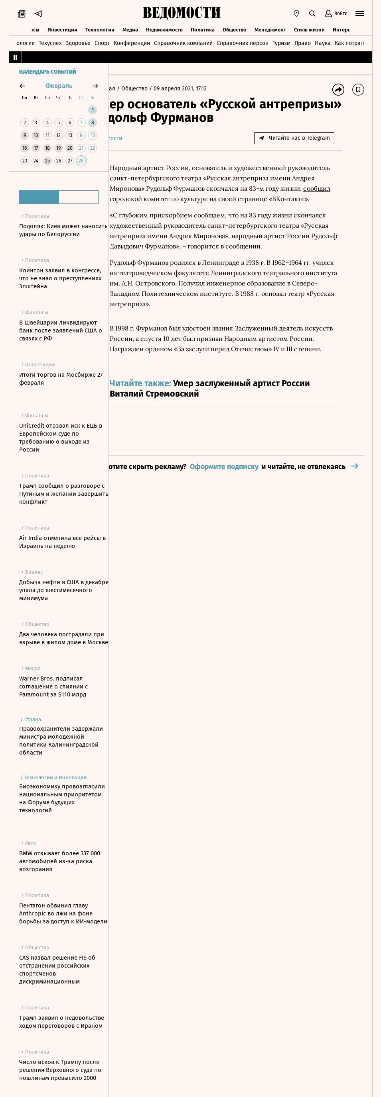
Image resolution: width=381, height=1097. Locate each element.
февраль (58, 86)
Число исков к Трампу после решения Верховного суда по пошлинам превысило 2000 (60, 1069)
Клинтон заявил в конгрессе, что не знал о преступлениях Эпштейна (60, 278)
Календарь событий (47, 72)
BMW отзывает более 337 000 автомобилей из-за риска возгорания (59, 861)
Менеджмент (270, 29)
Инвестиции (62, 29)
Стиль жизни (309, 29)
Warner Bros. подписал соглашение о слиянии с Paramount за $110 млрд (53, 686)
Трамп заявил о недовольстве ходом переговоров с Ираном (61, 1021)
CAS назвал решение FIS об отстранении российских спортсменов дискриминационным (57, 969)
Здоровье (78, 42)
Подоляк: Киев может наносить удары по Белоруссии (63, 230)
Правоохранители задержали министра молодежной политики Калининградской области (61, 740)
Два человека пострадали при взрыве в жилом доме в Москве (63, 638)
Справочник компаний (183, 42)
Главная (128, 88)
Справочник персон (242, 42)
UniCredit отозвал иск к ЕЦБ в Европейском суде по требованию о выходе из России (60, 437)
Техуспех (50, 42)
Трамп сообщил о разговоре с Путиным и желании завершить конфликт (64, 493)
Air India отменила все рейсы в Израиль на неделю (62, 541)
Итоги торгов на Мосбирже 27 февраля (61, 378)
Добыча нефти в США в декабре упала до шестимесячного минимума (64, 590)
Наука (323, 42)
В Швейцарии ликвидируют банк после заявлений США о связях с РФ (60, 330)
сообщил (183, 199)
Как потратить (353, 42)
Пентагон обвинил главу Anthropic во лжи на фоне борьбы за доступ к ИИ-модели (63, 913)
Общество (235, 29)
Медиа (130, 29)
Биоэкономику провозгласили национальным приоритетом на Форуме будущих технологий (62, 798)
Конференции (132, 42)
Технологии (99, 29)
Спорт (102, 42)
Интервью (345, 29)
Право (302, 42)
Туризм (281, 42)
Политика (203, 29)
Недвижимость (164, 29)
